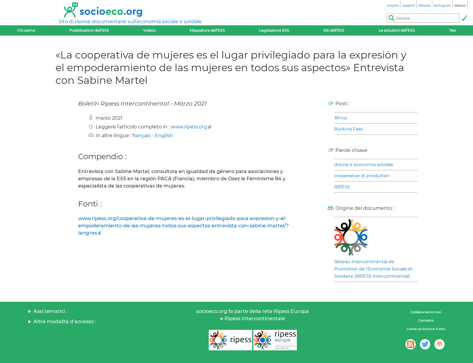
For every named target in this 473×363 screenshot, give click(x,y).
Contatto (426, 320)
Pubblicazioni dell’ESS (89, 30)
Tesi (452, 30)
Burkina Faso (348, 129)
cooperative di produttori (361, 175)
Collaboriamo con (426, 312)
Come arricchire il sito (426, 329)
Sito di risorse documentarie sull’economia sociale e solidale (130, 21)
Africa (340, 118)
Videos (149, 30)
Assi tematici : (50, 311)
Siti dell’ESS (333, 30)
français (141, 135)
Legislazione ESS (274, 30)
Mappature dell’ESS (207, 30)
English (164, 135)
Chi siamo (26, 30)
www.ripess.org (189, 127)
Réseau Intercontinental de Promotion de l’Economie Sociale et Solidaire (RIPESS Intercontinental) (373, 269)
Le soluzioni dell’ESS (397, 30)
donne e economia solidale (363, 164)
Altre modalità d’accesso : (64, 321)
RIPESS (342, 187)
